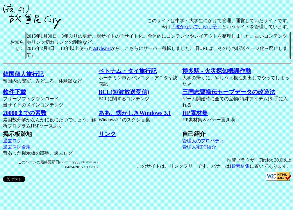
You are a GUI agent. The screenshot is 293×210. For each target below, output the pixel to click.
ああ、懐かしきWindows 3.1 (135, 113)
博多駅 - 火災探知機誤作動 (216, 71)
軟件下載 (14, 92)
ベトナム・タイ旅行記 (128, 71)
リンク (107, 134)
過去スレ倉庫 (17, 146)
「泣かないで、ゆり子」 (196, 26)
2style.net (102, 48)
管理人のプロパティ (203, 140)
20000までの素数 (25, 113)
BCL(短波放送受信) (124, 92)
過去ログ (12, 140)
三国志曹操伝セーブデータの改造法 (228, 92)
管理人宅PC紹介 (199, 146)
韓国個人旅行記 (23, 74)
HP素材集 (195, 113)
